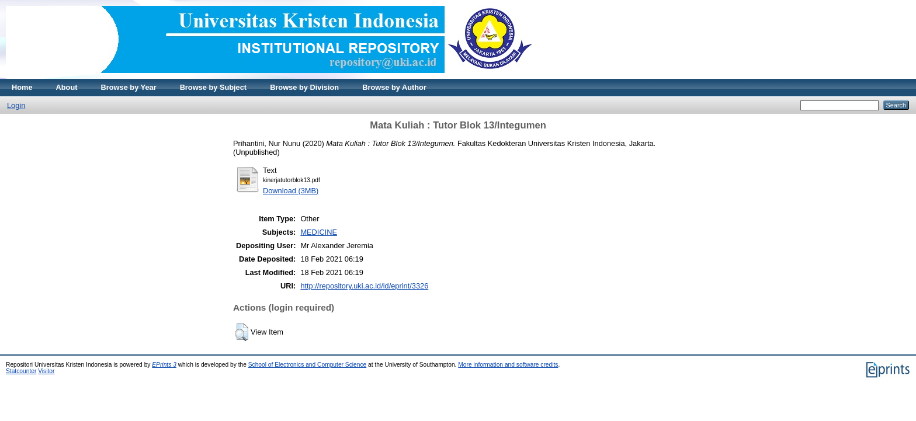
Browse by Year (129, 87)
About (67, 87)
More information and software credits (508, 364)
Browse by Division (304, 87)
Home (22, 87)
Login (16, 105)
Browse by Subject (213, 87)
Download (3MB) (290, 190)
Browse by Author (394, 87)
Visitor (46, 371)
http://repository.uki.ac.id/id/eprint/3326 (364, 285)
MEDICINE (318, 232)
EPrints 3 (164, 364)
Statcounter (21, 371)
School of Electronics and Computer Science (307, 364)
